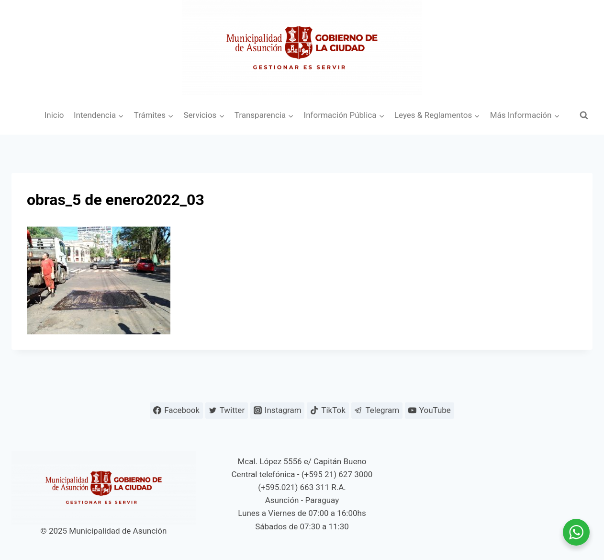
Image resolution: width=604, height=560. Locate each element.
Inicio (54, 115)
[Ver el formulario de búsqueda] (584, 115)
